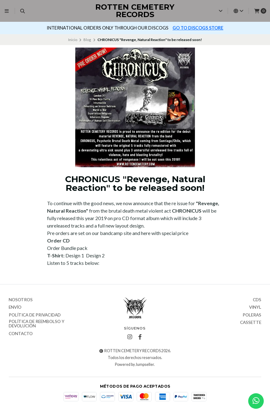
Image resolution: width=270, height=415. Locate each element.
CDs (257, 300)
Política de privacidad (35, 315)
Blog (87, 40)
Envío (15, 307)
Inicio (72, 40)
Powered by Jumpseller (134, 364)
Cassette (250, 322)
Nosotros (21, 300)
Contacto (21, 334)
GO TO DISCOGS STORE (198, 27)
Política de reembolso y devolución (36, 324)
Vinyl (255, 307)
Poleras (252, 315)
